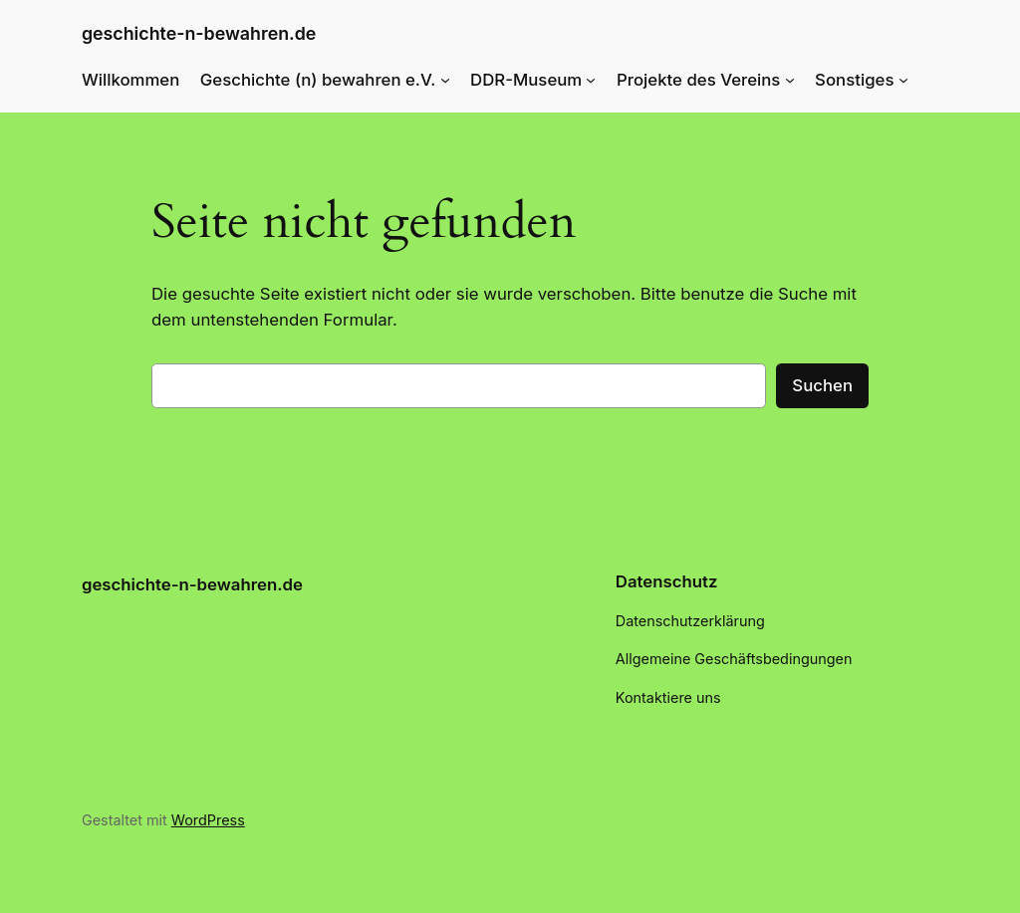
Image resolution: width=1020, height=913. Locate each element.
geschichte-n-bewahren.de (199, 33)
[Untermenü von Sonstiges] (903, 80)
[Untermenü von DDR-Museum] (591, 80)
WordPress (208, 819)
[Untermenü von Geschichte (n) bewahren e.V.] (445, 80)
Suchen (822, 385)
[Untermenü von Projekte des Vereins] (790, 80)
